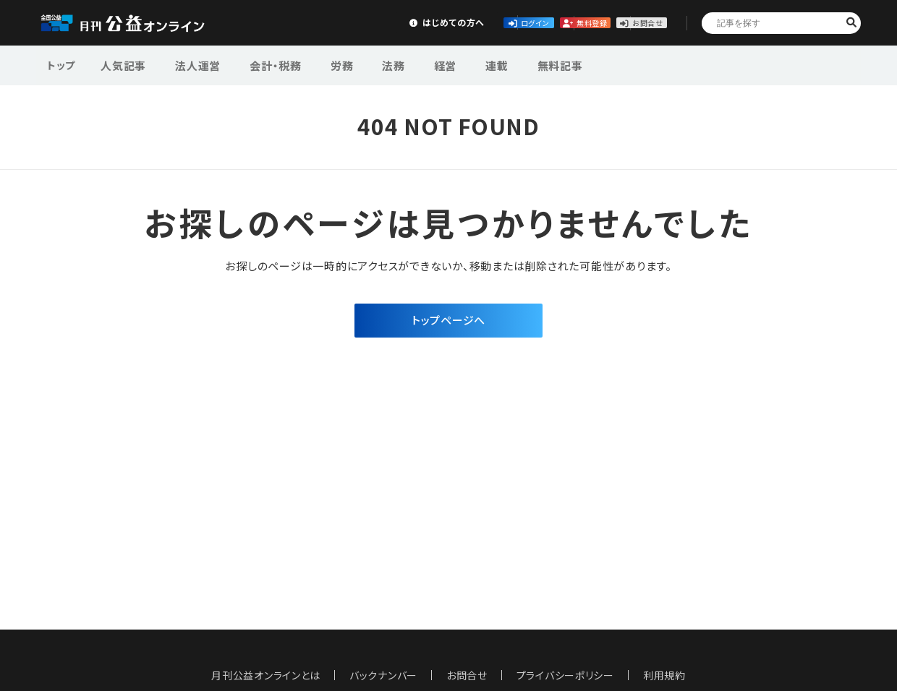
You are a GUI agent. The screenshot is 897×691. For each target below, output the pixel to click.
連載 (452, 64)
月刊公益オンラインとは (265, 675)
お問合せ (623, 22)
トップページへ (448, 321)
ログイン (409, 22)
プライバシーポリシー (565, 675)
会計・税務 (260, 64)
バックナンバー (383, 675)
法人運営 (189, 64)
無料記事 (508, 64)
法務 (363, 64)
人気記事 (122, 64)
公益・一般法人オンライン (140, 23)
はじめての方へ (302, 22)
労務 (319, 64)
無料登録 (516, 22)
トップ (62, 64)
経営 (408, 64)
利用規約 (665, 675)
